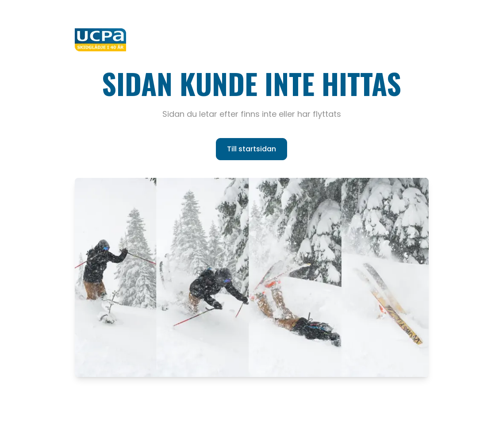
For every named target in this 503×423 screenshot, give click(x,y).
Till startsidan (251, 149)
